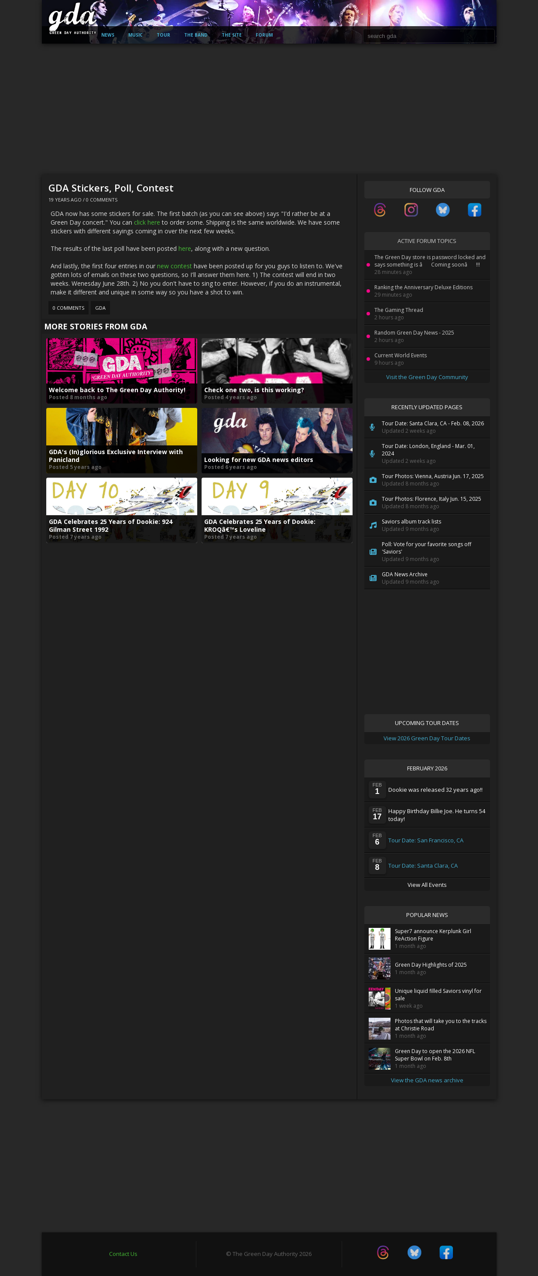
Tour (163, 35)
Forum (264, 35)
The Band (196, 35)
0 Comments (101, 199)
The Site (232, 35)
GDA (100, 307)
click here (147, 222)
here (184, 248)
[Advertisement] (269, 109)
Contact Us (123, 1254)
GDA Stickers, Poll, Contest (111, 187)
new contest (174, 266)
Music (135, 35)
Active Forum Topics (427, 241)
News (107, 35)
